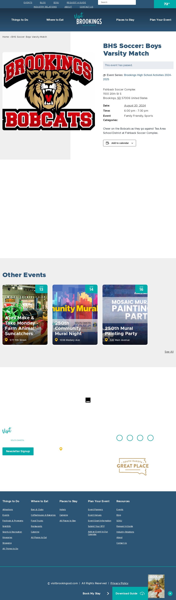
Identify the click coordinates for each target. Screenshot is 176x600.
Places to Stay (125, 20)
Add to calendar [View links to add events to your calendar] (120, 143)
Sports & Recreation (12, 532)
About (68, 7)
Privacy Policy (119, 583)
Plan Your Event (160, 20)
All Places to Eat (39, 538)
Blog (43, 3)
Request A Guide (76, 3)
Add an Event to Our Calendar (98, 533)
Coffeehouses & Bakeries (43, 515)
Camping (64, 515)
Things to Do (19, 20)
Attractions (7, 510)
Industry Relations (45, 7)
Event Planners (95, 510)
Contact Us (86, 7)
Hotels (63, 510)
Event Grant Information (99, 521)
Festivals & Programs (12, 521)
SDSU (56, 3)
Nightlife (6, 526)
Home (5, 37)
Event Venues (95, 515)
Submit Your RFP (96, 526)
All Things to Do (10, 549)
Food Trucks (37, 521)
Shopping (7, 543)
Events (28, 3)
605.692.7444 (96, 436)
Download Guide (127, 593)
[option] (48, 91)
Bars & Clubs (37, 510)
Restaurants (36, 526)
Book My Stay (92, 593)
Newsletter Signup (18, 451)
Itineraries (7, 538)
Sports (148, 116)
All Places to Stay (68, 521)
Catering (35, 532)
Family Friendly (133, 116)
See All (169, 352)
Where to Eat (54, 20)
